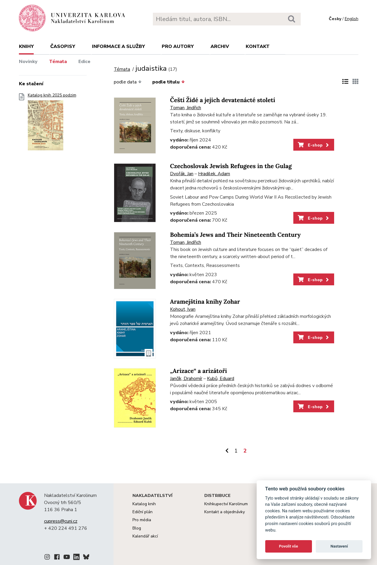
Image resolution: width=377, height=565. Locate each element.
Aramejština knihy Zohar (205, 301)
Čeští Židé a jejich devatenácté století (222, 100)
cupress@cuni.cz (60, 521)
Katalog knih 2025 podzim (52, 123)
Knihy (26, 46)
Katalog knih (144, 504)
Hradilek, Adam (214, 173)
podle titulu (168, 82)
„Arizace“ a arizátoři (198, 371)
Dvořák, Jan (181, 173)
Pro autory (178, 46)
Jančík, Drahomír (186, 378)
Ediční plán (142, 512)
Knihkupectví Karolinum (226, 504)
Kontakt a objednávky (224, 512)
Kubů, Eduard (220, 378)
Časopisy (62, 46)
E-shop (314, 145)
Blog (136, 528)
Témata (58, 61)
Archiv (220, 46)
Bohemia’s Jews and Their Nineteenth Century (235, 235)
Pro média (141, 520)
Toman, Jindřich (185, 107)
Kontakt (258, 46)
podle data (128, 82)
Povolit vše (288, 546)
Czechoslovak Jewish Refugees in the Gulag (231, 166)
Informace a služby (118, 46)
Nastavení (339, 546)
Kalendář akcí (145, 536)
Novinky (28, 61)
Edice (84, 61)
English (351, 19)
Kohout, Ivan (182, 309)
